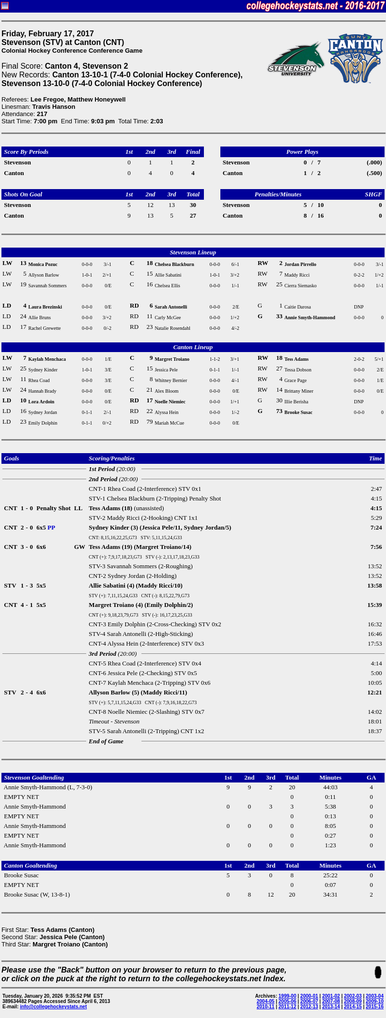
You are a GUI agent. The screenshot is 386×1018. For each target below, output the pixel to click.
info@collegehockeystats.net (53, 1006)
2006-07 (309, 1001)
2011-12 (287, 1006)
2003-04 (375, 996)
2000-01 (309, 996)
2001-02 (331, 996)
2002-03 (353, 996)
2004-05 (266, 1001)
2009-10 (375, 1001)
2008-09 (353, 1001)
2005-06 (287, 1001)
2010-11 (266, 1006)
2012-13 (309, 1006)
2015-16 (375, 1006)
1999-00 (287, 996)
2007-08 (331, 1001)
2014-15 (353, 1006)
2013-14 (331, 1006)
